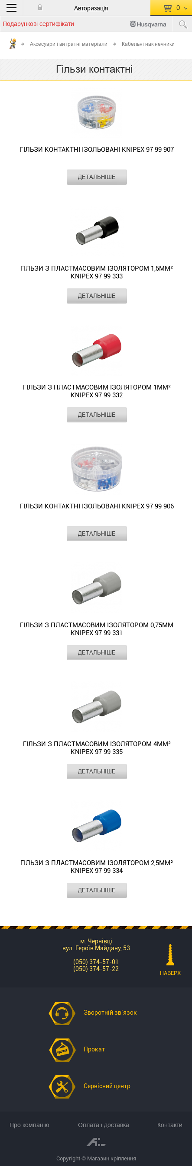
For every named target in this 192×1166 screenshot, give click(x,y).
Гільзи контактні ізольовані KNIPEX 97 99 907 (97, 149)
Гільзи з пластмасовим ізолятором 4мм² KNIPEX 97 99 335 (97, 748)
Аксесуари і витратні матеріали (68, 44)
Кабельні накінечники (148, 44)
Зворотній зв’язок (110, 1012)
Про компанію (29, 1124)
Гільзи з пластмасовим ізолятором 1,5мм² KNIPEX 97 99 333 (96, 272)
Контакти (169, 1124)
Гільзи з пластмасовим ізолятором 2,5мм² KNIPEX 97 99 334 (96, 867)
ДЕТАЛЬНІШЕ (97, 176)
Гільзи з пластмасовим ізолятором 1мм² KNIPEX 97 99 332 (97, 391)
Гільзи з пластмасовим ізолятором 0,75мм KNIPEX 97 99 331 (96, 629)
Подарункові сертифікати (38, 23)
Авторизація (91, 8)
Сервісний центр (107, 1086)
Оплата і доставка (103, 1124)
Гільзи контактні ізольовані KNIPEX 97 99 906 (97, 506)
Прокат (94, 1049)
